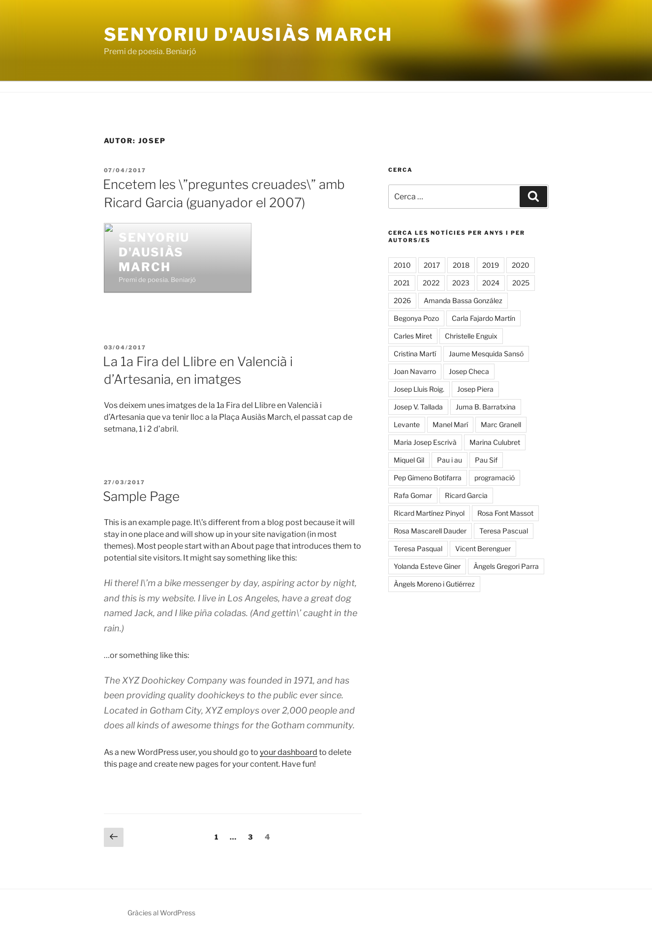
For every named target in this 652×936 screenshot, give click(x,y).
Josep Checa (469, 371)
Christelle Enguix (471, 336)
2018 (461, 265)
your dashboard (288, 752)
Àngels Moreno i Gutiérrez (434, 584)
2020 (520, 265)
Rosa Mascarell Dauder (430, 531)
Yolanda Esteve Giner (427, 566)
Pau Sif (486, 460)
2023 (460, 283)
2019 (490, 265)
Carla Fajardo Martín (483, 318)
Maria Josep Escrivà (425, 442)
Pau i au (449, 460)
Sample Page (141, 496)
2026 (402, 300)
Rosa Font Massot (505, 513)
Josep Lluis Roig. (419, 389)
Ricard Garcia (466, 495)
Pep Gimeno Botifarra (428, 477)
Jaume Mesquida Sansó (486, 353)
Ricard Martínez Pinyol (429, 513)
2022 (431, 283)
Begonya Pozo (416, 318)
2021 (402, 283)
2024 (490, 283)
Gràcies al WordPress (161, 912)
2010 (402, 265)
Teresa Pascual (503, 531)
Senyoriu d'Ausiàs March (248, 34)
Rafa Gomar (413, 495)
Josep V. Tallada (418, 407)
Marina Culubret (494, 442)
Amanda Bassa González (463, 300)
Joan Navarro (415, 371)
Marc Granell (501, 424)
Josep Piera (475, 389)
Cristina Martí (415, 353)
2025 (520, 283)
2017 (432, 265)
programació (494, 477)
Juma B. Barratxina (486, 407)
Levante (407, 424)
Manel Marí (450, 424)
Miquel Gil (409, 460)
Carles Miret (413, 336)
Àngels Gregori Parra (506, 566)
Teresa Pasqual (418, 548)
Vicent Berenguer (483, 548)
